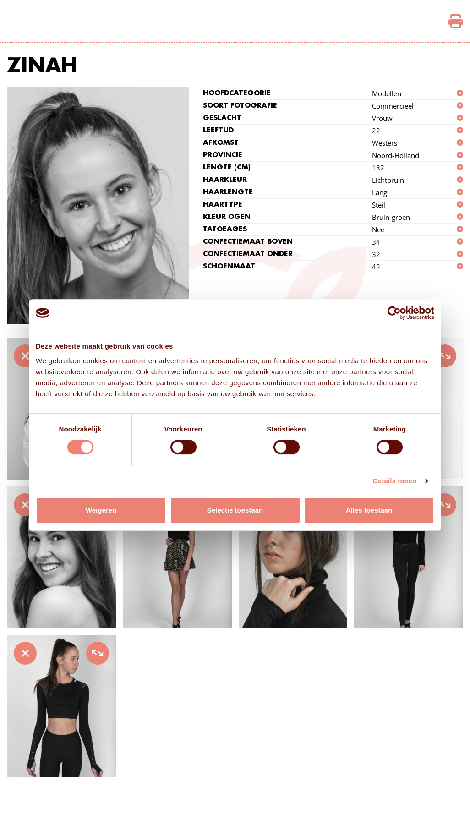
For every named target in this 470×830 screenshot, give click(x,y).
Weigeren (101, 510)
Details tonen (394, 481)
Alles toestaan (369, 510)
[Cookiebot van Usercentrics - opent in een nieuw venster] (394, 313)
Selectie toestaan (235, 510)
